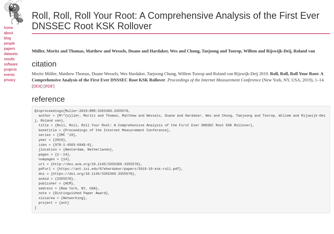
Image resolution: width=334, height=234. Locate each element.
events (9, 75)
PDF (49, 86)
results (9, 59)
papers (9, 48)
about (8, 33)
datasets (11, 54)
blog (7, 38)
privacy (9, 80)
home (8, 28)
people (9, 43)
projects (10, 69)
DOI (37, 86)
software (11, 64)
